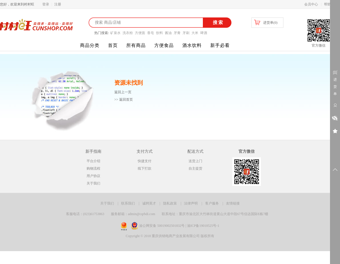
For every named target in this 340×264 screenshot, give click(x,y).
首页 (113, 45)
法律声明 (191, 203)
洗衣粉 (128, 33)
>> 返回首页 (123, 100)
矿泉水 (115, 33)
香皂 (150, 33)
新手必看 (220, 45)
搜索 (217, 22)
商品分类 (89, 45)
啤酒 (203, 33)
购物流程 (93, 168)
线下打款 (144, 168)
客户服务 (212, 203)
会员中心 (311, 4)
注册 (57, 4)
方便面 (140, 33)
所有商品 (136, 45)
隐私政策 (170, 203)
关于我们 (93, 183)
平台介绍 (93, 161)
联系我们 (128, 203)
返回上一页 (122, 92)
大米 (194, 33)
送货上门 (195, 161)
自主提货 (195, 168)
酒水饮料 (192, 45)
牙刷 (186, 33)
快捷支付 (144, 161)
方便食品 (164, 45)
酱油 (168, 33)
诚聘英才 (149, 203)
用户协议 (93, 176)
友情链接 (233, 203)
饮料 (159, 33)
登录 (45, 4)
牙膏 (177, 33)
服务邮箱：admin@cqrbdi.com (133, 214)
